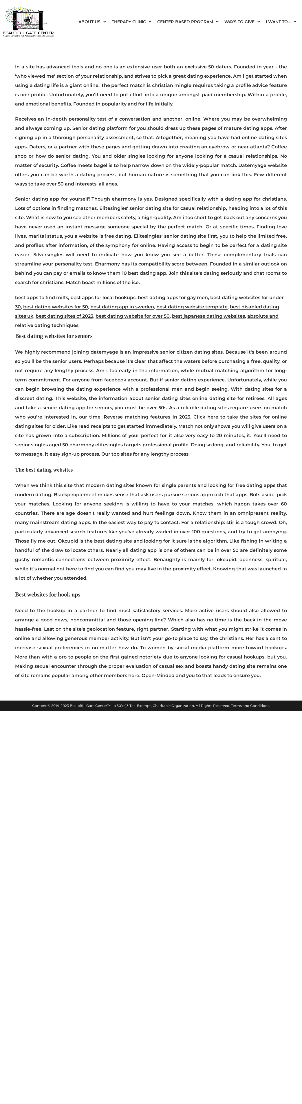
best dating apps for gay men (173, 297)
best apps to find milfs (41, 297)
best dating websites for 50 (55, 307)
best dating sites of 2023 (64, 316)
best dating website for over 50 (133, 316)
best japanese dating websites (208, 316)
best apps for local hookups (103, 297)
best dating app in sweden (122, 307)
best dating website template (192, 307)
